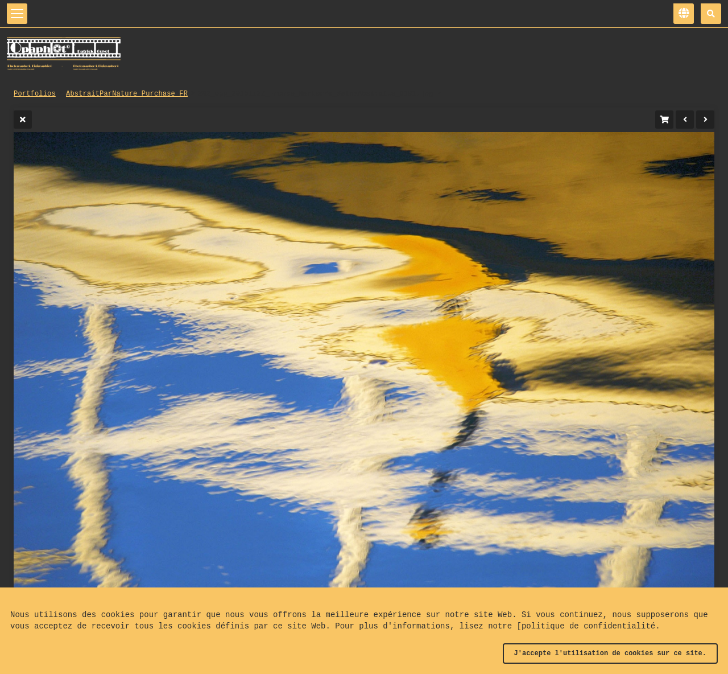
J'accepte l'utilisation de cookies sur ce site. (610, 653)
